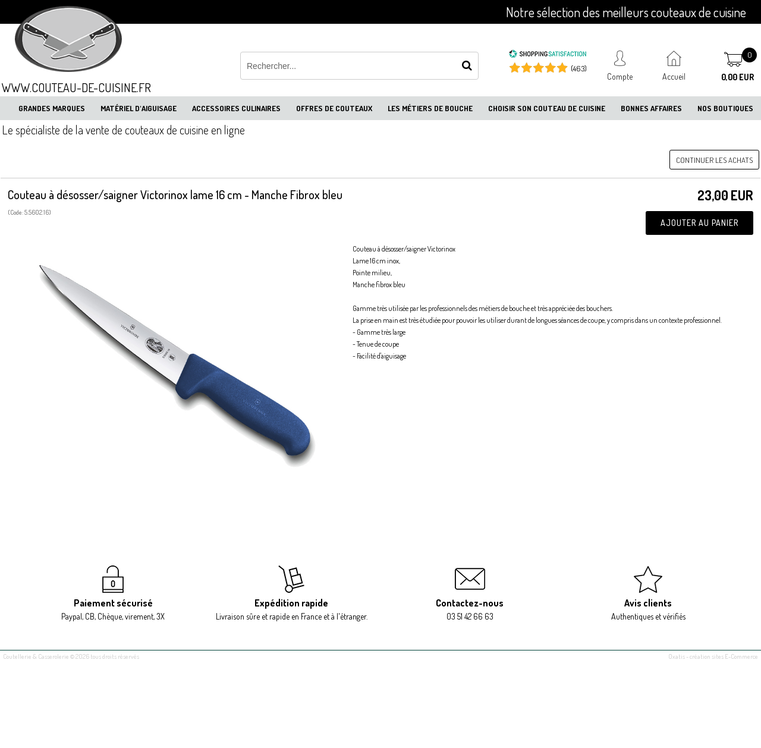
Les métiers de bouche (430, 108)
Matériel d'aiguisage (138, 108)
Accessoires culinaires (236, 108)
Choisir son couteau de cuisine (546, 108)
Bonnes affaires (651, 108)
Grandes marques (51, 108)
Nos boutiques (725, 108)
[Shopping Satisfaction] (547, 55)
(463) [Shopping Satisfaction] (579, 68)
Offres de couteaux (334, 108)
